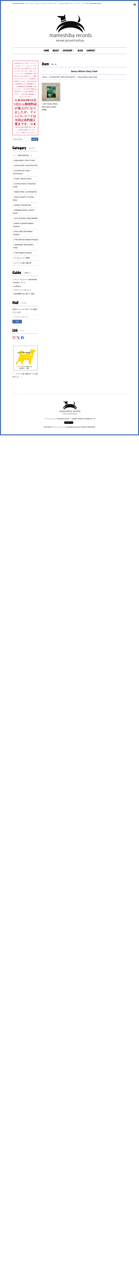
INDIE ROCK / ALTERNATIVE (26, 192)
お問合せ (17, 286)
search (34, 139)
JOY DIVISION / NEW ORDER (26, 218)
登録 (17, 321)
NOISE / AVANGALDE (23, 205)
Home (44, 77)
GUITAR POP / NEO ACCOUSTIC (62, 77)
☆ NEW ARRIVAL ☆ (23, 155)
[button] (68, 51)
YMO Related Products (23, 253)
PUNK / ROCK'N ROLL (23, 179)
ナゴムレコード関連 (22, 258)
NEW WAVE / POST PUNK (25, 160)
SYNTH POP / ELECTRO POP (26, 165)
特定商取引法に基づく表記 (24, 294)
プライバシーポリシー (22, 290)
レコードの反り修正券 (23, 263)
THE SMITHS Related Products (26, 240)
